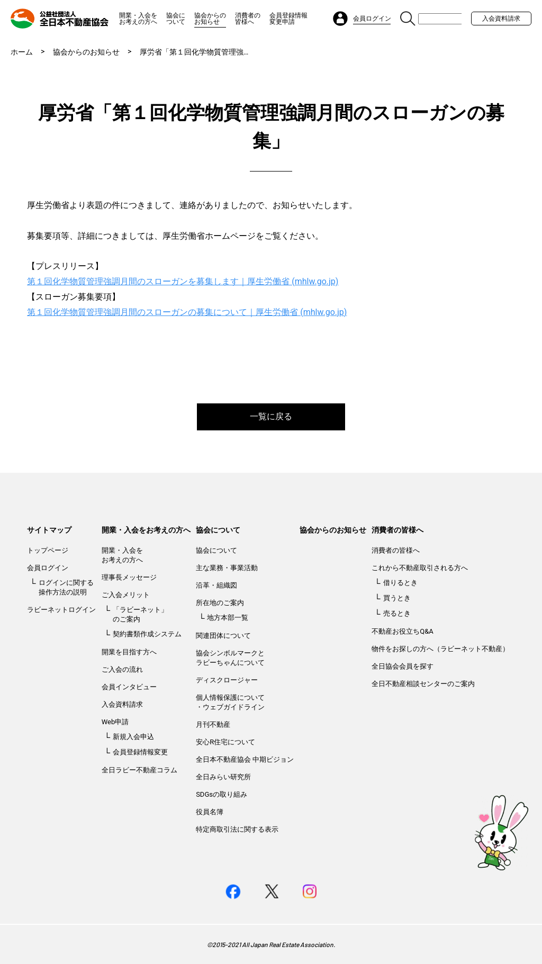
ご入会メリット (126, 595)
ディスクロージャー (227, 680)
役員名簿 (209, 812)
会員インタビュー (129, 687)
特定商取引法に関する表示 (237, 829)
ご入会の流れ (122, 669)
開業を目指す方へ (129, 652)
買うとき (397, 598)
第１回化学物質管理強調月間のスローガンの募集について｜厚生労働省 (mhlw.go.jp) (187, 312)
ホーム (22, 52)
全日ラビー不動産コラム (139, 770)
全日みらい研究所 (223, 777)
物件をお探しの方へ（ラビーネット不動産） (440, 649)
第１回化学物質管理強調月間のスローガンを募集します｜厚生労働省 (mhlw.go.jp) (182, 281)
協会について (175, 18)
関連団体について (223, 635)
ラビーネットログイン (61, 610)
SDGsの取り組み (221, 794)
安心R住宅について (225, 742)
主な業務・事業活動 (227, 568)
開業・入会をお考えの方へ (138, 18)
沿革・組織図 (216, 585)
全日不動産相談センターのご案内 (423, 684)
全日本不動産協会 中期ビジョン (245, 759)
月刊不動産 (213, 724)
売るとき (397, 613)
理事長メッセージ (129, 577)
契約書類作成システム (147, 634)
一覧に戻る (271, 416)
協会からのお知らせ (210, 18)
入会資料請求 (501, 18)
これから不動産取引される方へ (420, 568)
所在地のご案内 (220, 603)
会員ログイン (47, 568)
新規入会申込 (133, 737)
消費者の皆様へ (247, 18)
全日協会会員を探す (402, 666)
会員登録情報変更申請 (288, 18)
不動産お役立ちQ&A (402, 631)
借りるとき (400, 583)
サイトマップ (49, 530)
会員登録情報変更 (140, 752)
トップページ (47, 550)
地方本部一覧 (227, 617)
